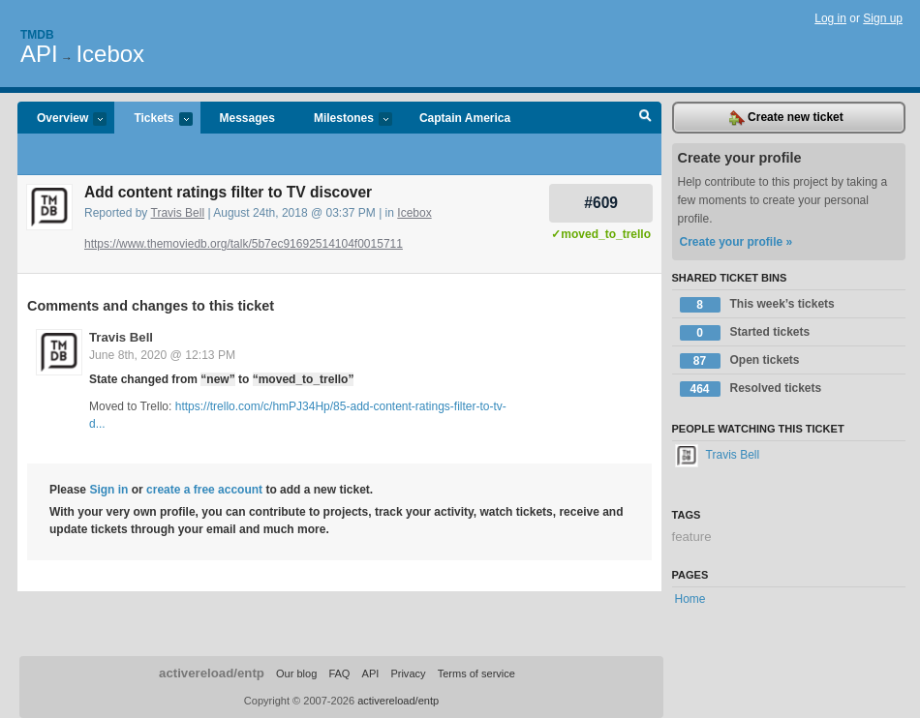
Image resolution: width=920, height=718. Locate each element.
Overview (62, 119)
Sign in (108, 489)
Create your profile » (736, 242)
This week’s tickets (757, 305)
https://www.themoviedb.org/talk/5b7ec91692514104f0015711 (243, 244)
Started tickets (745, 333)
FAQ (339, 673)
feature (692, 536)
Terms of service (476, 673)
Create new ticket (786, 118)
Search (645, 118)
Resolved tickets (751, 389)
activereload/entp (211, 673)
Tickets (153, 119)
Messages (247, 118)
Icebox (110, 54)
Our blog (296, 673)
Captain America (464, 118)
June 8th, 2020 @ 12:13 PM (162, 355)
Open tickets (740, 361)
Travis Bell (178, 213)
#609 (601, 202)
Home (690, 599)
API (39, 54)
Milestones (343, 119)
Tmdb (37, 35)
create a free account (204, 489)
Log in (830, 18)
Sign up (883, 18)
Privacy (407, 673)
